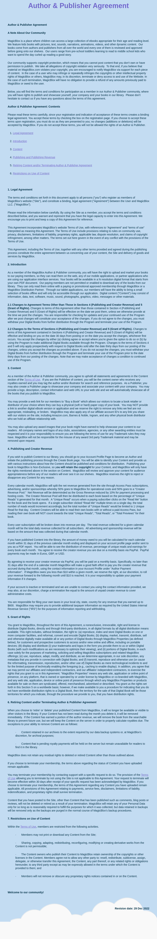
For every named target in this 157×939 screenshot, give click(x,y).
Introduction (20, 141)
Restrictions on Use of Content (31, 173)
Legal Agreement (23, 133)
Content (17, 149)
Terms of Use (32, 379)
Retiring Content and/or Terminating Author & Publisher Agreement (52, 165)
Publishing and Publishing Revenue (34, 157)
